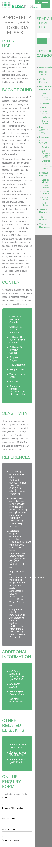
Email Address (9, 829)
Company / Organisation (13, 808)
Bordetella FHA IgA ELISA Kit (17, 761)
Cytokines (46, 161)
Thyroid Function (45, 122)
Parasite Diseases (46, 192)
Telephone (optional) (11, 840)
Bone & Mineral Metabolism (46, 97)
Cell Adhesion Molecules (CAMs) (46, 154)
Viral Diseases (46, 204)
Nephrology (46, 117)
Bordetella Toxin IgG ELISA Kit (17, 753)
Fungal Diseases (46, 187)
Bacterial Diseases (46, 181)
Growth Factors (45, 112)
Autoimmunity (45, 67)
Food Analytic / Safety (43, 130)
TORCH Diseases (46, 198)
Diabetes (45, 104)
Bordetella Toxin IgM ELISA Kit (17, 746)
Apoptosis (46, 147)
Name (5, 797)
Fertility (45, 107)
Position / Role (8, 819)
